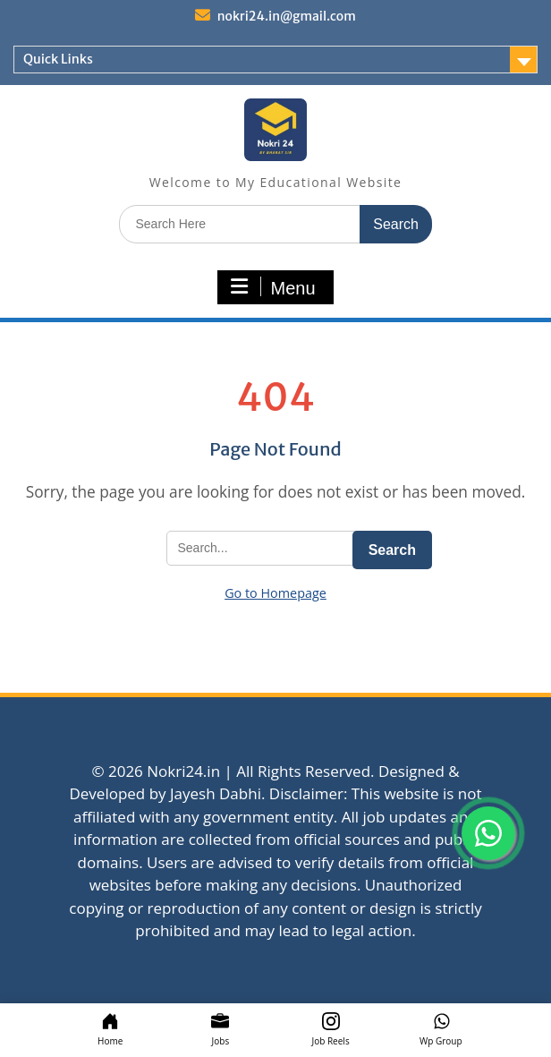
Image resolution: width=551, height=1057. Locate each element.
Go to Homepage (275, 592)
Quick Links (58, 59)
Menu (273, 287)
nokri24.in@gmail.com (286, 16)
